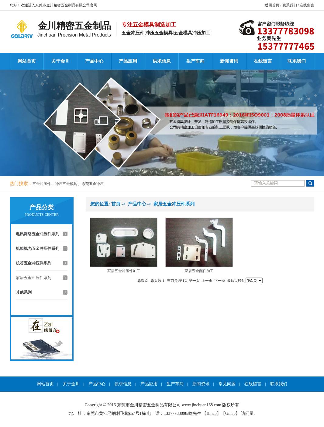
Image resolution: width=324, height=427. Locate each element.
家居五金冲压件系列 (33, 277)
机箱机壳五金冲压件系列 (37, 248)
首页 (115, 203)
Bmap (211, 413)
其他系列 (24, 292)
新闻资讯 (229, 61)
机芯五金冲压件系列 (33, 263)
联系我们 (289, 5)
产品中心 (94, 61)
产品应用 (128, 61)
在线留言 (307, 5)
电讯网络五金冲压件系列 (37, 234)
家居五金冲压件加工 (123, 271)
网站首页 (27, 61)
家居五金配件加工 (199, 271)
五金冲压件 (42, 184)
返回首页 (272, 5)
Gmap (230, 413)
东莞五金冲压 (93, 184)
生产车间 (195, 61)
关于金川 (60, 61)
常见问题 (227, 384)
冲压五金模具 (66, 184)
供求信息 (162, 61)
